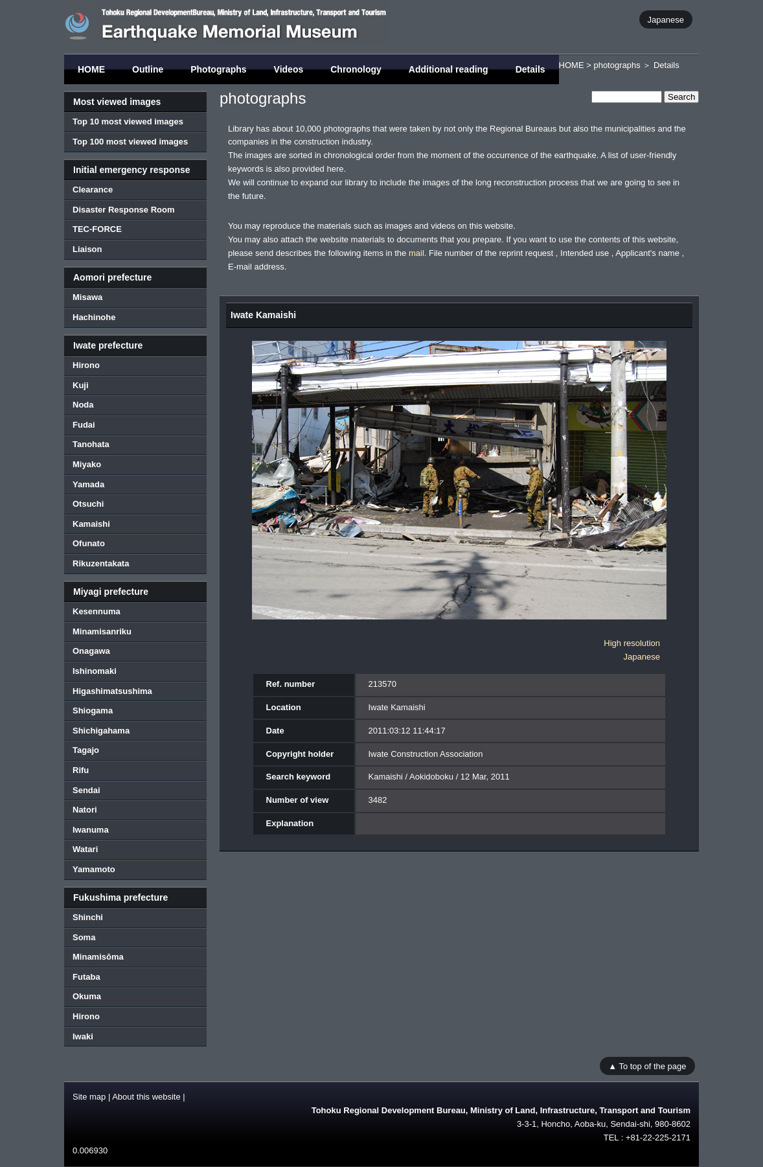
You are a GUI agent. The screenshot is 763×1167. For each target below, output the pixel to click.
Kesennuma (96, 611)
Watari (85, 849)
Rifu (81, 770)
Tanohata (91, 444)
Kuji (81, 385)
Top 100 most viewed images (130, 141)
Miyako (87, 464)
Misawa (87, 297)
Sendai (86, 790)
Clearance (93, 189)
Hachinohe (94, 317)
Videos (289, 69)
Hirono (86, 365)
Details (530, 69)
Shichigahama (101, 730)
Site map (89, 1097)
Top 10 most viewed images (128, 121)
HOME (91, 69)
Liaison (87, 249)
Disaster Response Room (124, 209)
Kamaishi (91, 524)
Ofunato (89, 543)
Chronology (355, 69)
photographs (616, 65)
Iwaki (83, 1036)
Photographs (218, 69)
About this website (146, 1097)
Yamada (88, 484)
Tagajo (86, 750)
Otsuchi (88, 504)
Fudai (84, 425)
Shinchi (88, 917)
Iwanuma (91, 830)
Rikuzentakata (101, 563)
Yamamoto (94, 869)
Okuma (87, 996)
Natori (85, 810)
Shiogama (93, 710)
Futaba (86, 977)
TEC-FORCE (97, 229)
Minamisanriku (102, 631)
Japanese (666, 19)
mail (416, 253)
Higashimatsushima (112, 691)
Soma (84, 937)
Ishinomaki (95, 671)
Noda (83, 405)
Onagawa (91, 651)
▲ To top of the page (647, 1065)
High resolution (632, 643)
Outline (147, 69)
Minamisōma (98, 957)
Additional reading (448, 69)
